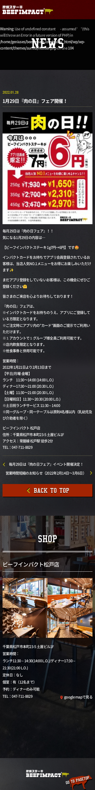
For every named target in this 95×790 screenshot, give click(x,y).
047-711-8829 (22, 696)
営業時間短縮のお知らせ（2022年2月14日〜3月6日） (46, 472)
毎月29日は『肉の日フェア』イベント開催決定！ (46, 464)
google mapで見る (78, 696)
